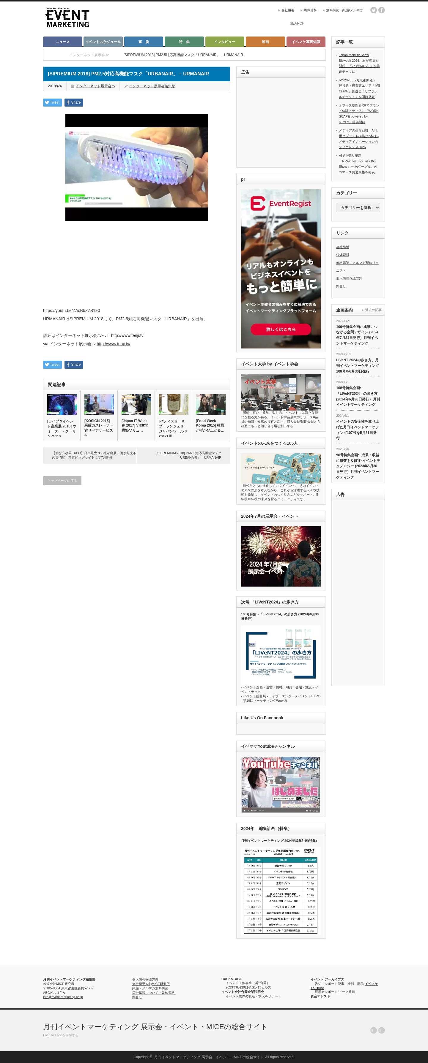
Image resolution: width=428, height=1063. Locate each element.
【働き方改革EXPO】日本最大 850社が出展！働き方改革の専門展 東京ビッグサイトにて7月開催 (94, 455)
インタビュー (224, 42)
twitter (373, 10)
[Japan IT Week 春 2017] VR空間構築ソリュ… (135, 426)
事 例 (144, 42)
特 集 (184, 42)
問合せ (341, 286)
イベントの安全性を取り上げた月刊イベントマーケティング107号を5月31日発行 (357, 429)
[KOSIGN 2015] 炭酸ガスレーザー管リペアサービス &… (98, 428)
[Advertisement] (282, 123)
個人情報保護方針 (349, 278)
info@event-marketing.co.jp (63, 997)
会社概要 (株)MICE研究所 (151, 984)
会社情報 (342, 247)
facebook (381, 10)
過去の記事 (373, 310)
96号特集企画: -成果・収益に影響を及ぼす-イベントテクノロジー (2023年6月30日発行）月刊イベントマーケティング (358, 466)
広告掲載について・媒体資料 (153, 992)
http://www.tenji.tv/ (113, 343)
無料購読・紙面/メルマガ (344, 10)
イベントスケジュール (103, 42)
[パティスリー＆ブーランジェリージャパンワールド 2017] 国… (173, 428)
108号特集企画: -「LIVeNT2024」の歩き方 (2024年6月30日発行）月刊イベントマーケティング (358, 396)
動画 (265, 42)
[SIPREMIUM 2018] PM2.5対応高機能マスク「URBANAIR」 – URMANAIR (188, 455)
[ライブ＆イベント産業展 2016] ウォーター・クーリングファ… (61, 428)
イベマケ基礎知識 (306, 42)
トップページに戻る (62, 480)
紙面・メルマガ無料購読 (150, 988)
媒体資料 (310, 10)
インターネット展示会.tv (95, 86)
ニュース (63, 42)
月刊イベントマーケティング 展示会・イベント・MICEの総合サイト (155, 1027)
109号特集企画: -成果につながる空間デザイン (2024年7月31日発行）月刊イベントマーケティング (357, 335)
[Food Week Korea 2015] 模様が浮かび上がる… (210, 426)
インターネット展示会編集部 (152, 86)
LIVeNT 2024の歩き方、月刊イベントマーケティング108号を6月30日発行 (357, 365)
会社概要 (288, 10)
